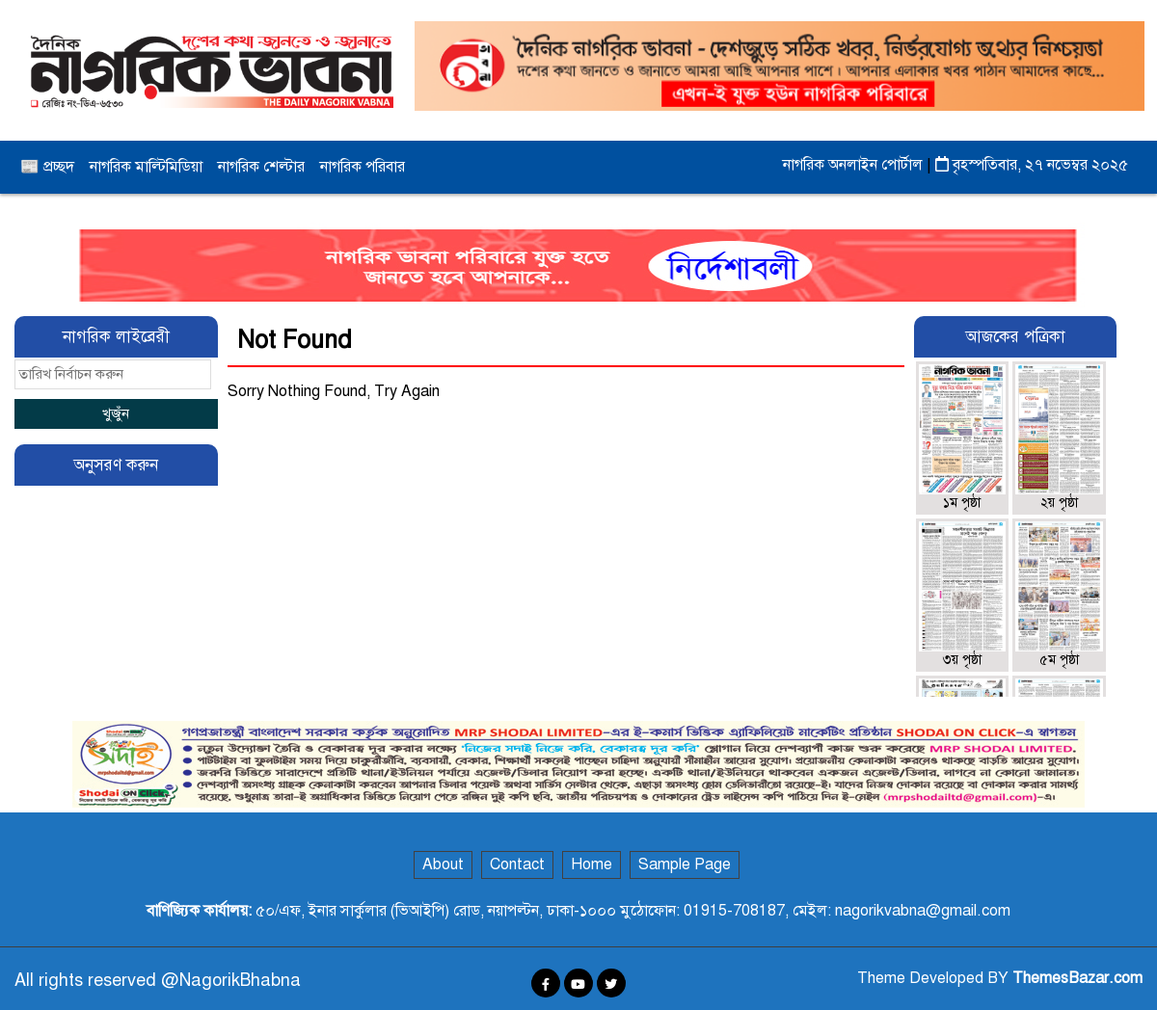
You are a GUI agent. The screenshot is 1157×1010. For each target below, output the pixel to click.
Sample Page (684, 864)
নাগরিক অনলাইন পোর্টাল (855, 164)
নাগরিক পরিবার (362, 166)
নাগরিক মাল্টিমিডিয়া (146, 166)
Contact (517, 864)
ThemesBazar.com (1077, 978)
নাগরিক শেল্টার (261, 166)
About (443, 864)
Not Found (294, 340)
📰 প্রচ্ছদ (47, 166)
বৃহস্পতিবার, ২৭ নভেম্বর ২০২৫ (1031, 164)
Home (591, 864)
